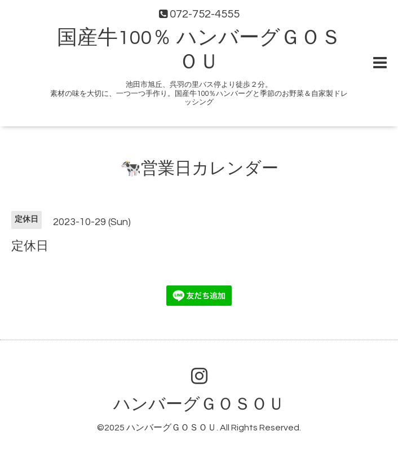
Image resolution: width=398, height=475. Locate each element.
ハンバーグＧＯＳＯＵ (199, 404)
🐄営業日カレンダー (199, 168)
